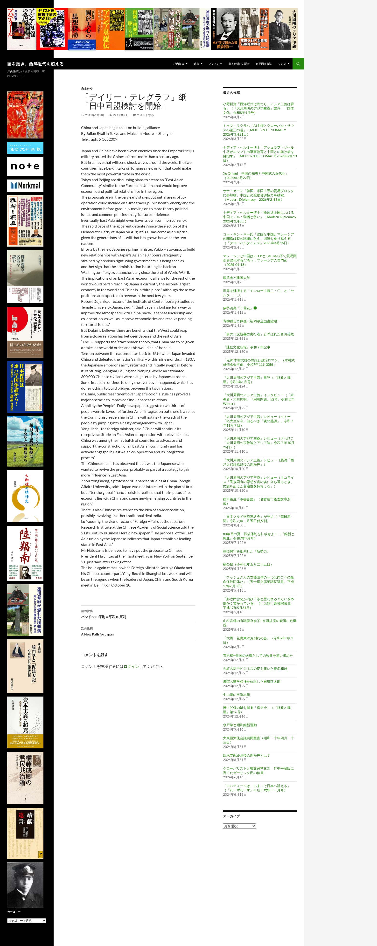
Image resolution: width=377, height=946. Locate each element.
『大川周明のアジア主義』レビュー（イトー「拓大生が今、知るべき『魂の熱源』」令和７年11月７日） (258, 420)
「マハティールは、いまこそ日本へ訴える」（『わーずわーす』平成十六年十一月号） (257, 788)
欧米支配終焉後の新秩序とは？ (246, 755)
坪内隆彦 (179, 63)
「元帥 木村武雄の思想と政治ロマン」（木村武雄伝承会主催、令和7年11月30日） (259, 362)
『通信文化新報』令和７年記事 (246, 347)
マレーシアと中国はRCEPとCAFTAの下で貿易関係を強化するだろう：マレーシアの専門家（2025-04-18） (260, 260)
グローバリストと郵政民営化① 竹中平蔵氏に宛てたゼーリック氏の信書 (258, 770)
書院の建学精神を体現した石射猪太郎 (251, 681)
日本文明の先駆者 (239, 63)
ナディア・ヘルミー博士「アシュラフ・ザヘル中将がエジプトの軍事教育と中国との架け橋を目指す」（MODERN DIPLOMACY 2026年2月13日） (260, 153)
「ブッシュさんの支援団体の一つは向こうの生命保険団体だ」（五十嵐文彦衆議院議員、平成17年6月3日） (258, 581)
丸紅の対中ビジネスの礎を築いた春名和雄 (255, 668)
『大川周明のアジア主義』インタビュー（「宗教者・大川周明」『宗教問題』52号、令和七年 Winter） (258, 399)
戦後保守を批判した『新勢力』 (246, 551)
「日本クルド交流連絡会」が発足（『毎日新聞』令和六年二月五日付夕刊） (257, 518)
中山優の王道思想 (236, 694)
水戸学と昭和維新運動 (240, 725)
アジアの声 (215, 63)
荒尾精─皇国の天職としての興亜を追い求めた (258, 655)
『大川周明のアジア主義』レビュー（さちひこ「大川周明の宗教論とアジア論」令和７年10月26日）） (258, 442)
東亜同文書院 (264, 63)
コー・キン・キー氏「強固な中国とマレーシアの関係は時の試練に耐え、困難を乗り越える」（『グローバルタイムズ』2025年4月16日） (258, 238)
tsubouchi (120, 115)
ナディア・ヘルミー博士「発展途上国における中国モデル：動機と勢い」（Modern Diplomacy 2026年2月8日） (259, 216)
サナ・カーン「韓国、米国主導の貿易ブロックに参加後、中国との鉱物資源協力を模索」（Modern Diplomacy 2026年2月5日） (258, 195)
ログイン (131, 666)
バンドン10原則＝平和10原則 (138, 613)
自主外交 (87, 88)
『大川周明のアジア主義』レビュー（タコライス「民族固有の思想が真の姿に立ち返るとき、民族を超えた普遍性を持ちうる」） (258, 481)
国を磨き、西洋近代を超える (35, 63)
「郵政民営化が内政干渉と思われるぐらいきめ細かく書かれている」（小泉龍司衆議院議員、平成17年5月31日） (258, 603)
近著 (196, 63)
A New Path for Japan (138, 631)
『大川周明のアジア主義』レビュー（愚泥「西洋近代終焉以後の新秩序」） (258, 462)
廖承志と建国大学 (236, 278)
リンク (282, 63)
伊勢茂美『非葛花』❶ (240, 308)
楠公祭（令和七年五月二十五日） (248, 564)
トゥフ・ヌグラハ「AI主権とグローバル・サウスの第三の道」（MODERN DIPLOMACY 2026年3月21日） (258, 130)
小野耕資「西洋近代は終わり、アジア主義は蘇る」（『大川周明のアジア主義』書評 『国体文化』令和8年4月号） (258, 108)
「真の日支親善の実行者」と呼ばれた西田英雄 (258, 334)
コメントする (145, 115)
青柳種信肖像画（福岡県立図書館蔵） (251, 321)
